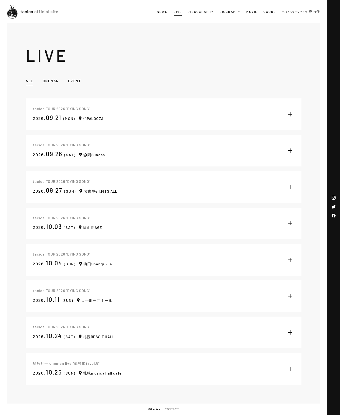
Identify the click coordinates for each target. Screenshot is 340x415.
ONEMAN (51, 81)
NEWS (162, 12)
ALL (29, 81)
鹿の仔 (301, 12)
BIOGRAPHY (230, 12)
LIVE (178, 12)
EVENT (74, 81)
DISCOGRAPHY (201, 12)
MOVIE (252, 12)
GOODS (269, 12)
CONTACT (172, 409)
